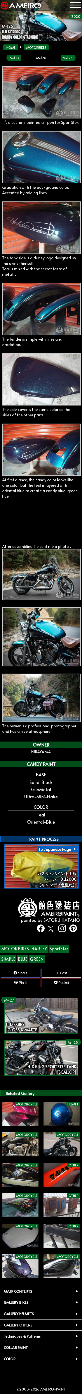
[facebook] (39, 928)
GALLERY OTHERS (18, 1325)
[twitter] (50, 928)
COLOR (10, 1358)
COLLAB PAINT (16, 1347)
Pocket (61, 983)
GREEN (37, 959)
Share (20, 973)
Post (61, 973)
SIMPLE (8, 959)
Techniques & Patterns (22, 1336)
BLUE (22, 959)
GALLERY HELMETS (19, 1313)
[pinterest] (71, 928)
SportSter (59, 949)
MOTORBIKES (36, 47)
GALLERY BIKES (16, 1302)
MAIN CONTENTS (18, 1291)
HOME (11, 47)
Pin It (20, 983)
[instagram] (61, 928)
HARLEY (39, 949)
